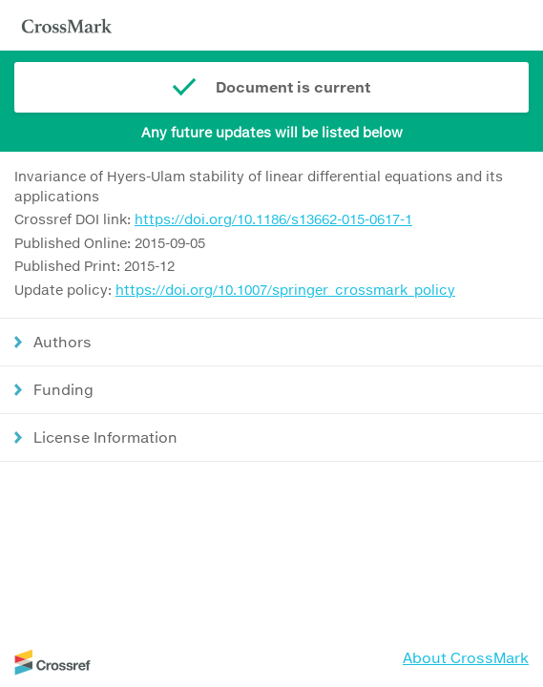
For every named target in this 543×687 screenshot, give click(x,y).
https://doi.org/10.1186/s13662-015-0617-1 (273, 219)
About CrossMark (466, 657)
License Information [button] (105, 437)
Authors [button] (62, 341)
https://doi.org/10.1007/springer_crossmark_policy (285, 289)
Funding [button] (63, 389)
